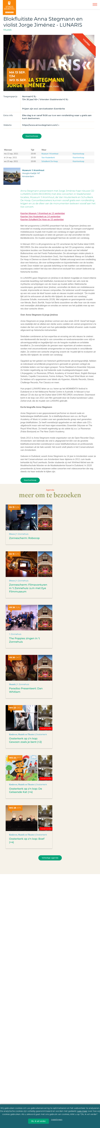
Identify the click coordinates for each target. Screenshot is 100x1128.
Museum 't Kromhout (49, 153)
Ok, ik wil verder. (38, 1121)
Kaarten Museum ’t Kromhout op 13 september (42, 213)
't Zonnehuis (22, 534)
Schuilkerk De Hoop (49, 161)
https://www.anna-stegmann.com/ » (40, 125)
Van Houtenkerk (48, 157)
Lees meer (82, 1111)
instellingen (56, 1119)
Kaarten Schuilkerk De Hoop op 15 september (42, 219)
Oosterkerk (41, 734)
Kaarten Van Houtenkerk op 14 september (40, 216)
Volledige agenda (50, 858)
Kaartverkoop (32, 136)
